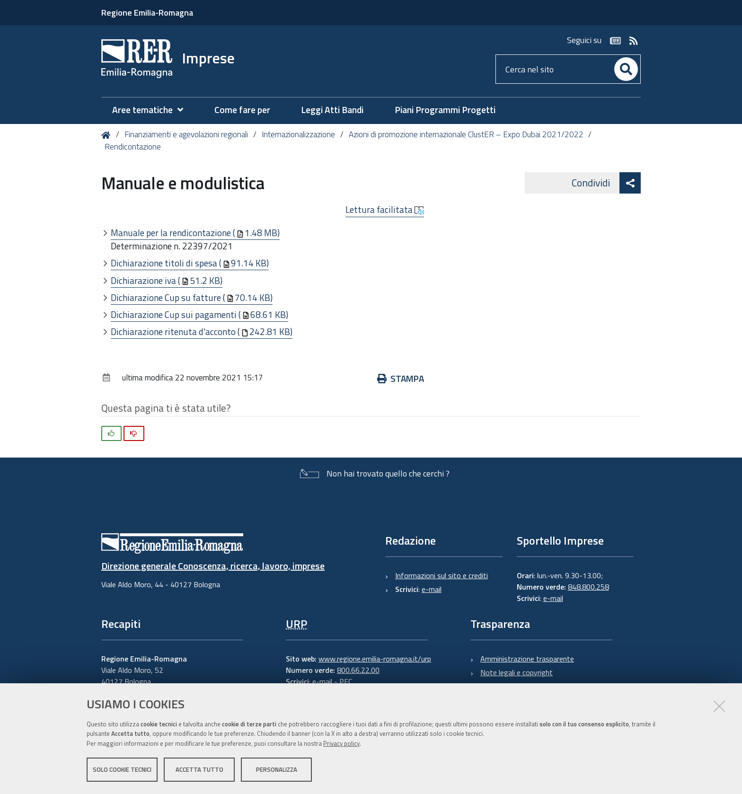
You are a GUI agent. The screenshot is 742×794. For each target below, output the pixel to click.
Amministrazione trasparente (527, 658)
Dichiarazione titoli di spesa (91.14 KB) (190, 263)
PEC (345, 681)
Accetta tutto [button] (199, 769)
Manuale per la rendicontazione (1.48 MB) (195, 232)
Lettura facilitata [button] (384, 209)
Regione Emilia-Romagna (147, 12)
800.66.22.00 (358, 670)
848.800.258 (588, 586)
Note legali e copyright (516, 672)
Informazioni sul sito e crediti (441, 575)
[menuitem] (152, 110)
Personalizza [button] (276, 769)
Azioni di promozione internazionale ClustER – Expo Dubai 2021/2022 (466, 134)
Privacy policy (341, 743)
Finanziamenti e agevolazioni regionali (186, 134)
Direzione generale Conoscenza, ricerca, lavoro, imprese (213, 565)
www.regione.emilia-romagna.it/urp (374, 658)
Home (107, 135)
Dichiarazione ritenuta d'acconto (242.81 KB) (201, 331)
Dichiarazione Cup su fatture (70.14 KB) (192, 297)
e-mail (432, 589)
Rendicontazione (133, 147)
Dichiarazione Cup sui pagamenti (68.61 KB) (199, 314)
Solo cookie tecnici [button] (122, 769)
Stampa (400, 378)
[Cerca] (626, 69)
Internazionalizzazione (298, 134)
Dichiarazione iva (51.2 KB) (166, 280)
